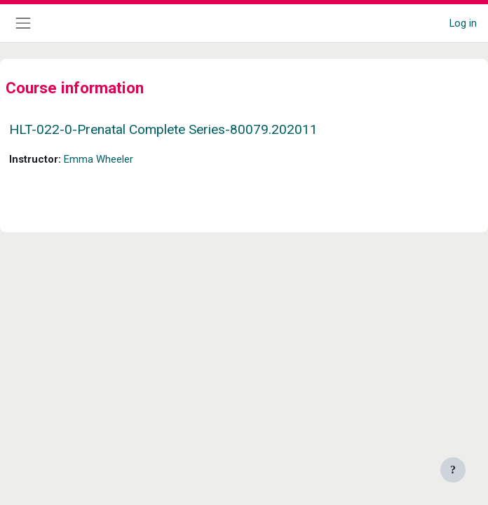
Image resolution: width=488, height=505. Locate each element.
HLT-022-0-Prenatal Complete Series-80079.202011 (163, 129)
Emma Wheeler (98, 159)
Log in (463, 23)
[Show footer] (453, 470)
